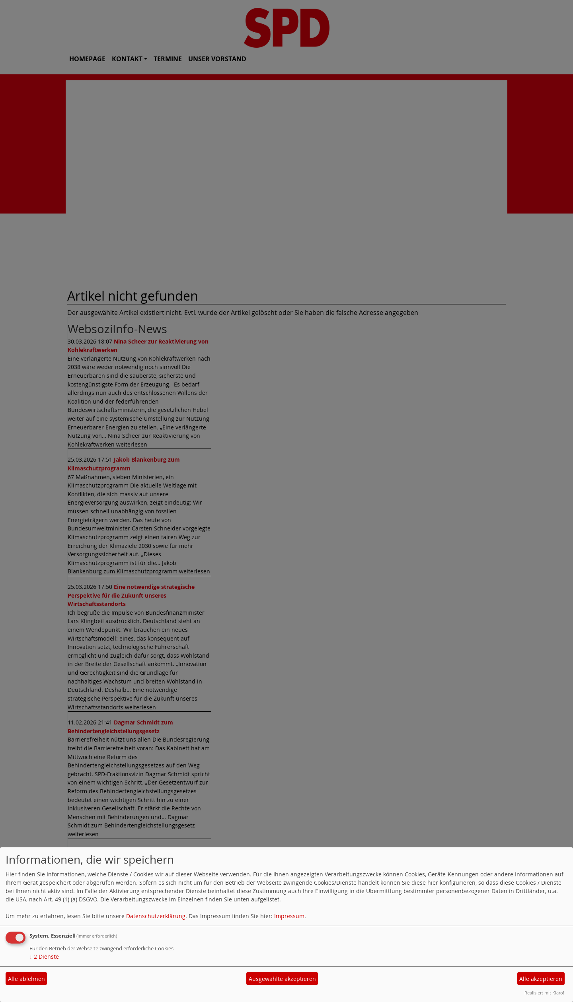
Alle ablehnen (26, 979)
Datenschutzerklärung (155, 916)
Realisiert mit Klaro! (544, 993)
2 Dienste (44, 956)
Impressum (289, 916)
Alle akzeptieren (540, 979)
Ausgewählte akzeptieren (282, 979)
